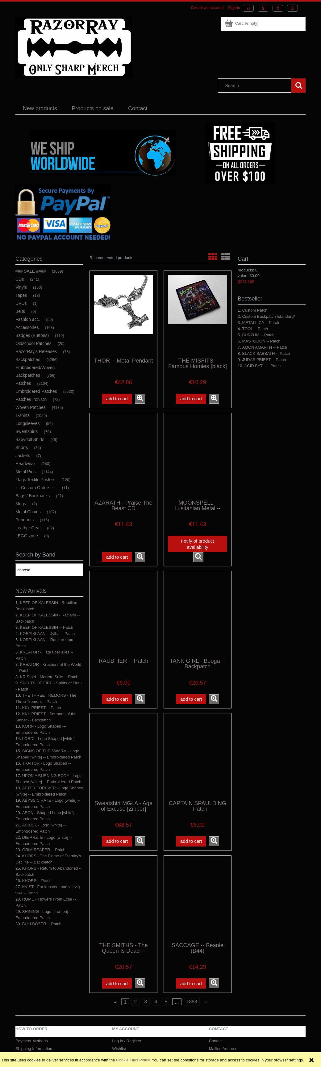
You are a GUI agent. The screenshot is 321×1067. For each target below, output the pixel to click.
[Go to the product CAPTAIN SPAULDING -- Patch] (197, 756)
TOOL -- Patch (255, 328)
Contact (216, 1041)
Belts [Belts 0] (20, 311)
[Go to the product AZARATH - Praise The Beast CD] (123, 455)
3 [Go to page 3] (145, 1001)
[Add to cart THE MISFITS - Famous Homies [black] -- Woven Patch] (191, 399)
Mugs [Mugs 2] (20, 503)
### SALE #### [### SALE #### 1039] (30, 271)
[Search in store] (256, 85)
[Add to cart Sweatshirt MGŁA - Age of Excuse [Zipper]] (117, 841)
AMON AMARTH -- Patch (264, 347)
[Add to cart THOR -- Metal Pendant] (117, 399)
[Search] (298, 85)
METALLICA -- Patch (260, 322)
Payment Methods (31, 1041)
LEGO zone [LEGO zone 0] (26, 535)
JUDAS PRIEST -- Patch (264, 359)
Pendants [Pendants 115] (24, 519)
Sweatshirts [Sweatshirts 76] (26, 431)
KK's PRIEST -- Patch (41, 707)
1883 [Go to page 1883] (191, 1001)
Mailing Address (223, 1048)
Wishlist (119, 1048)
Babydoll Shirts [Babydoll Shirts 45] (29, 439)
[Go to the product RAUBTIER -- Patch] (123, 614)
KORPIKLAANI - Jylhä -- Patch (47, 633)
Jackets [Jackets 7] (22, 455)
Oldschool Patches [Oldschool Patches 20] (33, 343)
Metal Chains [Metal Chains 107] (28, 511)
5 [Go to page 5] (166, 1001)
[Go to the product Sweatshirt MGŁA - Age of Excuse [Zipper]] (123, 756)
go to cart (246, 281)
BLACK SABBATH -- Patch (266, 353)
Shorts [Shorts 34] (21, 447)
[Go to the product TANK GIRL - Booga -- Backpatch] (197, 614)
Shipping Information (33, 1048)
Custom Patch (254, 310)
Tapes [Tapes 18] (21, 295)
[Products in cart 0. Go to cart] (241, 23)
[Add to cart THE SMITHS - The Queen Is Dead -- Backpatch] (117, 983)
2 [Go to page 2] (135, 1001)
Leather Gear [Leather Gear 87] (28, 527)
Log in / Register (126, 1041)
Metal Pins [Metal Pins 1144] (25, 471)
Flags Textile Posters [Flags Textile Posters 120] (35, 479)
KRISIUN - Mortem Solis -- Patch (49, 676)
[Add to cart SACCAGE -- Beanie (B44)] (191, 983)
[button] (140, 399)
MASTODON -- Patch (261, 341)
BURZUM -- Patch (258, 335)
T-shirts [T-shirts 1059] (22, 415)
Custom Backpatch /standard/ (268, 316)
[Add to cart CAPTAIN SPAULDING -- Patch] (191, 841)
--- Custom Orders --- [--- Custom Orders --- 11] (35, 487)
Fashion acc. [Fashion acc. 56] (27, 319)
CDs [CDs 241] (19, 279)
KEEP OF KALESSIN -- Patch (46, 627)
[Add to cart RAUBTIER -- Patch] (117, 699)
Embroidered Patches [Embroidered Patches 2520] (36, 391)
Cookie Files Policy (133, 1060)
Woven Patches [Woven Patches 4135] (30, 407)
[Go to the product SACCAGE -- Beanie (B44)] (197, 898)
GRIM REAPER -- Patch (43, 849)
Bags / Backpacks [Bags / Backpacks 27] (32, 495)
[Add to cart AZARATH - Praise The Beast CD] (117, 557)
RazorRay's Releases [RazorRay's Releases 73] (36, 351)
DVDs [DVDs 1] (21, 303)
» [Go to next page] (205, 1001)
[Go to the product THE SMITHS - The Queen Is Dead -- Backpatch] (123, 898)
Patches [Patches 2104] (23, 383)
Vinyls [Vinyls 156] (21, 287)
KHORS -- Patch (37, 880)
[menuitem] (40, 108)
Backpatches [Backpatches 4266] (27, 359)
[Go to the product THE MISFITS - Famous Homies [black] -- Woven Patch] (197, 313)
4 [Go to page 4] (155, 1001)
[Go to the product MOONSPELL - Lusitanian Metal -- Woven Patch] (197, 455)
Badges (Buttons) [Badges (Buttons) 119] (32, 335)
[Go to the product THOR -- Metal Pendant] (123, 313)
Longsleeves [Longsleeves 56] (27, 423)
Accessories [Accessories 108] (27, 327)
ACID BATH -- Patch (262, 365)
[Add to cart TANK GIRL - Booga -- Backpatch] (191, 699)
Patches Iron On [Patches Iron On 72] (31, 399)
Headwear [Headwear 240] (25, 463)
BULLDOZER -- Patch (41, 924)
